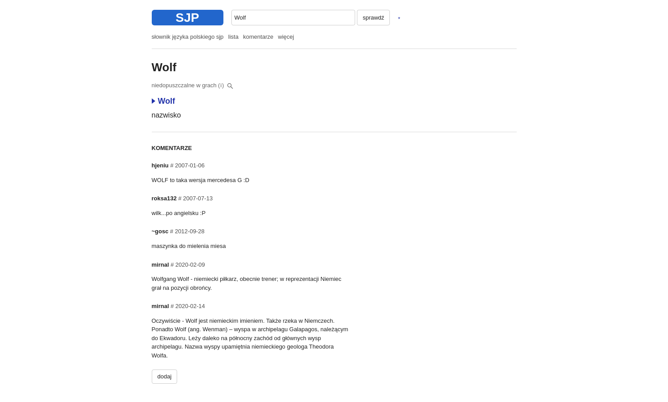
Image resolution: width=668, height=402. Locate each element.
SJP (187, 17)
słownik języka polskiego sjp (188, 36)
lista (233, 36)
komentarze (258, 36)
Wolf (163, 101)
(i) (221, 85)
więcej (286, 36)
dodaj (165, 376)
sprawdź (373, 17)
